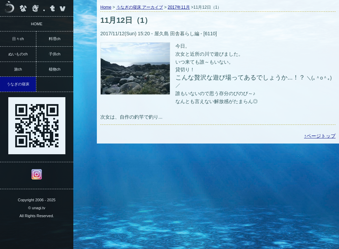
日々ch (18, 39)
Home (105, 7)
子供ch (55, 54)
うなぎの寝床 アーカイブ (139, 7)
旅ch (18, 69)
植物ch (55, 69)
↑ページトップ (320, 136)
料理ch (55, 39)
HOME (37, 24)
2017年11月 (179, 7)
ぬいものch (18, 54)
